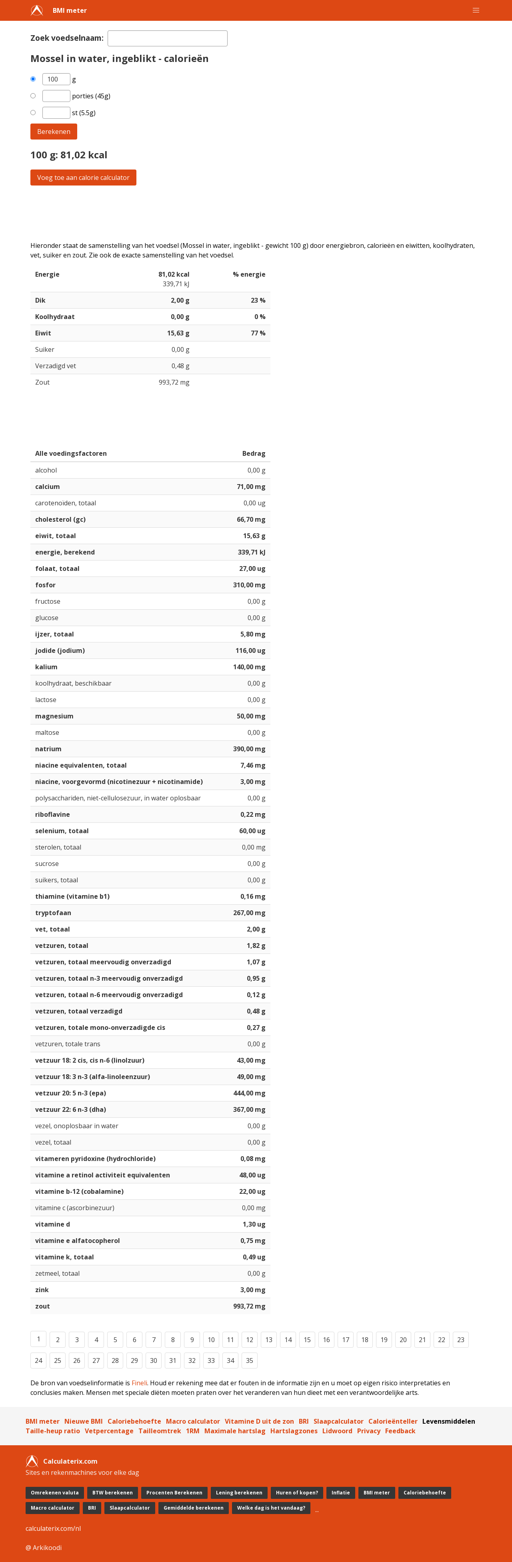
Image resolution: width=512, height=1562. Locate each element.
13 (268, 1339)
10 (211, 1339)
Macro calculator (193, 1421)
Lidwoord (337, 1430)
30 (153, 1360)
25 (57, 1360)
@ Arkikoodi (44, 1547)
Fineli (139, 1382)
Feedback (400, 1430)
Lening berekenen (239, 1492)
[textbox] (168, 38)
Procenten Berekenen (174, 1492)
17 (345, 1339)
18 (364, 1339)
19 (384, 1339)
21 (422, 1339)
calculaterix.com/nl (53, 1528)
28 (115, 1360)
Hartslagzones (294, 1430)
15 (307, 1339)
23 (460, 1339)
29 (134, 1360)
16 (326, 1339)
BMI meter (70, 10)
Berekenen (53, 131)
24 (38, 1360)
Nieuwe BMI (83, 1421)
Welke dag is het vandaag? (271, 1507)
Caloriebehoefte (134, 1421)
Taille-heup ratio (53, 1430)
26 (76, 1360)
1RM (193, 1430)
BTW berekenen (112, 1492)
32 (192, 1360)
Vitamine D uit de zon (259, 1421)
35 (249, 1360)
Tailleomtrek (159, 1430)
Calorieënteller (393, 1421)
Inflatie (341, 1492)
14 (288, 1339)
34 (230, 1360)
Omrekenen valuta (55, 1492)
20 (403, 1339)
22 (441, 1339)
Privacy (368, 1430)
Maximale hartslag (235, 1430)
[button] (476, 10)
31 (172, 1360)
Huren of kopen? (297, 1492)
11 (230, 1339)
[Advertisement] (256, 213)
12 (249, 1339)
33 (211, 1360)
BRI (304, 1421)
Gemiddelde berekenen (194, 1507)
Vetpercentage (109, 1430)
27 (96, 1360)
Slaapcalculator (339, 1421)
